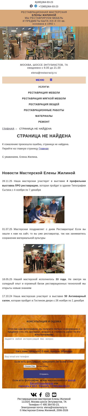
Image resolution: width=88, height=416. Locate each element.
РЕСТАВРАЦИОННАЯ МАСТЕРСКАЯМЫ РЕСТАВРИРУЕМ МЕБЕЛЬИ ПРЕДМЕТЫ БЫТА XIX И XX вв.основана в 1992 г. (44, 18)
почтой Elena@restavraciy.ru (52, 384)
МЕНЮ (44, 80)
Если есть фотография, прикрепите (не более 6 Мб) (44, 367)
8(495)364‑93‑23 (44, 2)
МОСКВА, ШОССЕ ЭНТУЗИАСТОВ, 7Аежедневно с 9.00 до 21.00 (44, 66)
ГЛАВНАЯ (8, 128)
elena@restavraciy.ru (44, 72)
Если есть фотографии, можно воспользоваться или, (44, 385)
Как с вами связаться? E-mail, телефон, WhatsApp (44, 357)
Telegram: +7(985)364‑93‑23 (53, 388)
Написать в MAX (28, 388)
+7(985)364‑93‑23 (45, 6)
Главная (44, 148)
